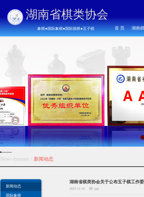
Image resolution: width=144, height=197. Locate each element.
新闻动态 (13, 186)
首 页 (120, 28)
